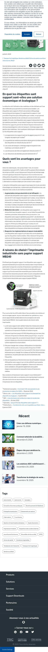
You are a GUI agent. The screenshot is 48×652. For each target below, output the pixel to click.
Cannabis (27, 500)
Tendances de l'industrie (11, 546)
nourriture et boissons (11, 534)
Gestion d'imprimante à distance (14, 523)
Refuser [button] (38, 34)
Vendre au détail (24, 58)
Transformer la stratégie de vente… (31, 477)
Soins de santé (34, 58)
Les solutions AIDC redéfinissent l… (31, 464)
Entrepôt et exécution (10, 511)
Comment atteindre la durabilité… (30, 437)
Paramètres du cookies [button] (12, 34)
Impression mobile (10, 528)
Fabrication (7, 517)
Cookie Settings (7, 649)
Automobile (7, 500)
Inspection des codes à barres (29, 528)
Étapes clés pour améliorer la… (29, 450)
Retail (12, 60)
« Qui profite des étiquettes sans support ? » (24, 402)
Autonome (17, 500)
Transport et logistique (10, 58)
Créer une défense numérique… (29, 423)
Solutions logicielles (22, 540)
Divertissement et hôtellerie (34, 506)
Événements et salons (28, 511)
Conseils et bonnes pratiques (13, 506)
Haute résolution (33, 523)
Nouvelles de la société (28, 534)
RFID (40, 534)
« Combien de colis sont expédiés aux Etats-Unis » (28, 405)
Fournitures (18, 517)
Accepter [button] (27, 34)
